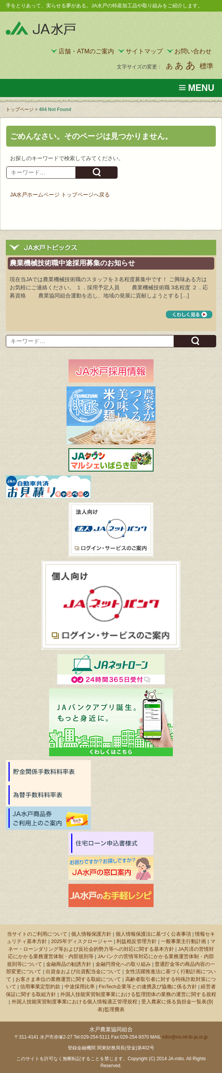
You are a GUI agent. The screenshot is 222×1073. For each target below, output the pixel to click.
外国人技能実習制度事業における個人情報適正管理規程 (74, 1002)
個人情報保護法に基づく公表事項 (153, 934)
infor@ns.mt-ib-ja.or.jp (185, 1037)
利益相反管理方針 (136, 941)
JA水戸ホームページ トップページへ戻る (60, 194)
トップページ (20, 109)
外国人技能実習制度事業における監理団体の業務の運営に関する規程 (138, 994)
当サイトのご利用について (37, 934)
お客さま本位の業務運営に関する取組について (68, 979)
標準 (206, 66)
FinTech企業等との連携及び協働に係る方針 (148, 986)
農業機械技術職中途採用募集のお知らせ (72, 263)
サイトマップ (144, 51)
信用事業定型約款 (40, 986)
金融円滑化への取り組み (123, 964)
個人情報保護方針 (91, 934)
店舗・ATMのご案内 (86, 51)
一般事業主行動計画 (183, 941)
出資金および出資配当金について (83, 971)
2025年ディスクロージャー (82, 941)
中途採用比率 (80, 986)
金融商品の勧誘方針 (68, 964)
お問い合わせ (193, 51)
